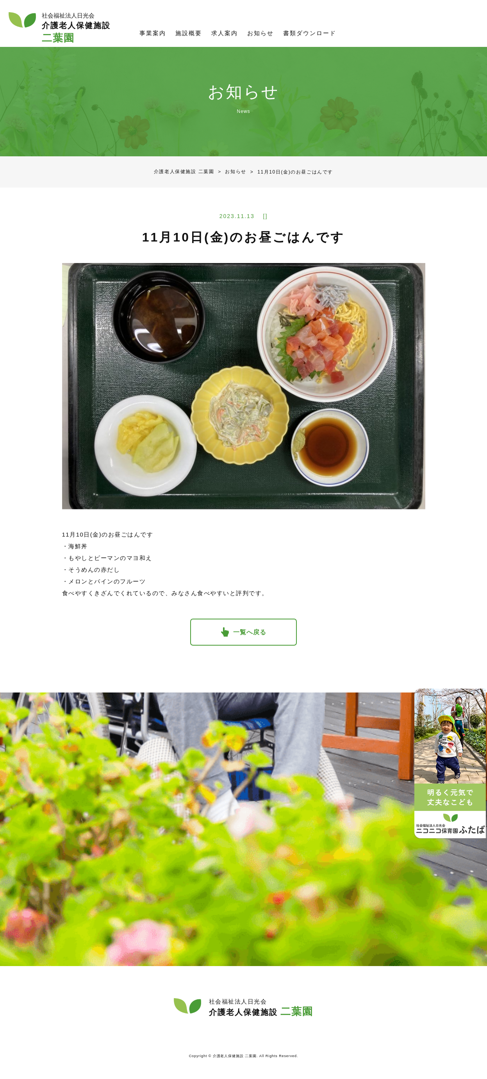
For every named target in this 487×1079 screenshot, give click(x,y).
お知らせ (230, 172)
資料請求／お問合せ (378, 29)
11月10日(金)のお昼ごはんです (289, 172)
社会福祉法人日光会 (452, 29)
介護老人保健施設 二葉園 (184, 172)
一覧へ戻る (250, 632)
